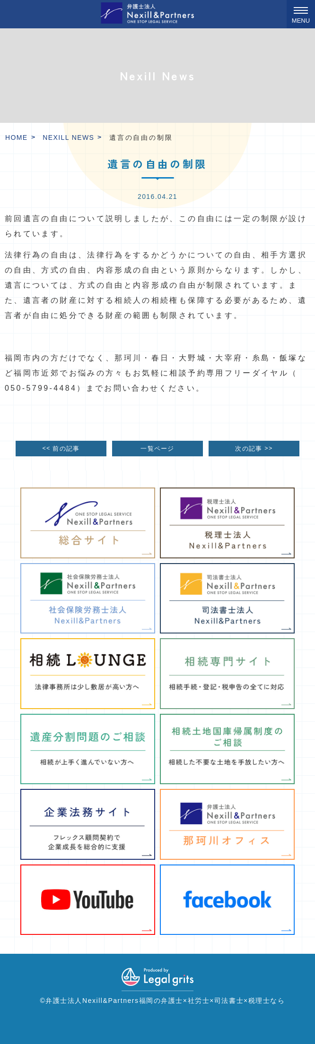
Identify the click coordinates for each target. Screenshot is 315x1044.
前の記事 (60, 448)
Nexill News (68, 137)
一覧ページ (157, 448)
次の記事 (253, 448)
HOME (16, 137)
